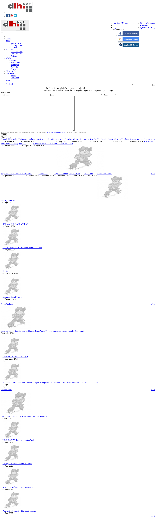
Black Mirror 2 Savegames (79, 139)
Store (8, 80)
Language (151, 23)
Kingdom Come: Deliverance (44, 144)
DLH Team (15, 78)
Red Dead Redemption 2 (99, 139)
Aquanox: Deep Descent (12, 297)
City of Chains (74, 174)
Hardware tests (16, 54)
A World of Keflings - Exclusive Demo (18, 487)
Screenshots (15, 62)
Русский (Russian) (147, 27)
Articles (14, 56)
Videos (13, 60)
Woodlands (88, 174)
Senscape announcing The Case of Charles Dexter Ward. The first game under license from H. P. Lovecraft (42, 331)
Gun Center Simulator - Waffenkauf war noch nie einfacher (24, 416)
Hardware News (17, 45)
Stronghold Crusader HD (10, 139)
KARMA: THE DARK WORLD (15, 224)
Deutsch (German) (144, 24)
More (153, 174)
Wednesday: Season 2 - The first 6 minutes (19, 511)
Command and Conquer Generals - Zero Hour (38, 139)
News (8, 41)
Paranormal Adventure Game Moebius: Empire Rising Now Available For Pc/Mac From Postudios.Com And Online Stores (50, 382)
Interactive (10, 73)
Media (8, 58)
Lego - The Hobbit (61, 174)
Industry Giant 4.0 (8, 200)
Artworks (14, 67)
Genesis (29, 174)
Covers (13, 69)
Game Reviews (16, 52)
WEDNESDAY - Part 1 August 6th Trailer (19, 440)
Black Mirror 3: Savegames (11, 144)
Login (115, 27)
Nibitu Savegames (136, 139)
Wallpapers (15, 65)
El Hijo (5, 271)
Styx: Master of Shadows (119, 139)
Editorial (9, 49)
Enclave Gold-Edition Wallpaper (15, 357)
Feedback (9, 84)
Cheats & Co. (11, 71)
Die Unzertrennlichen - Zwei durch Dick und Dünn (22, 248)
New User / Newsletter (122, 23)
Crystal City (43, 174)
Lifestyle (14, 47)
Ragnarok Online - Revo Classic (13, 174)
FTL (24, 144)
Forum (13, 76)
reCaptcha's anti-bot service (56, 132)
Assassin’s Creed (62, 139)
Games (8, 39)
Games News (16, 43)
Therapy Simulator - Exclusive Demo (17, 464)
